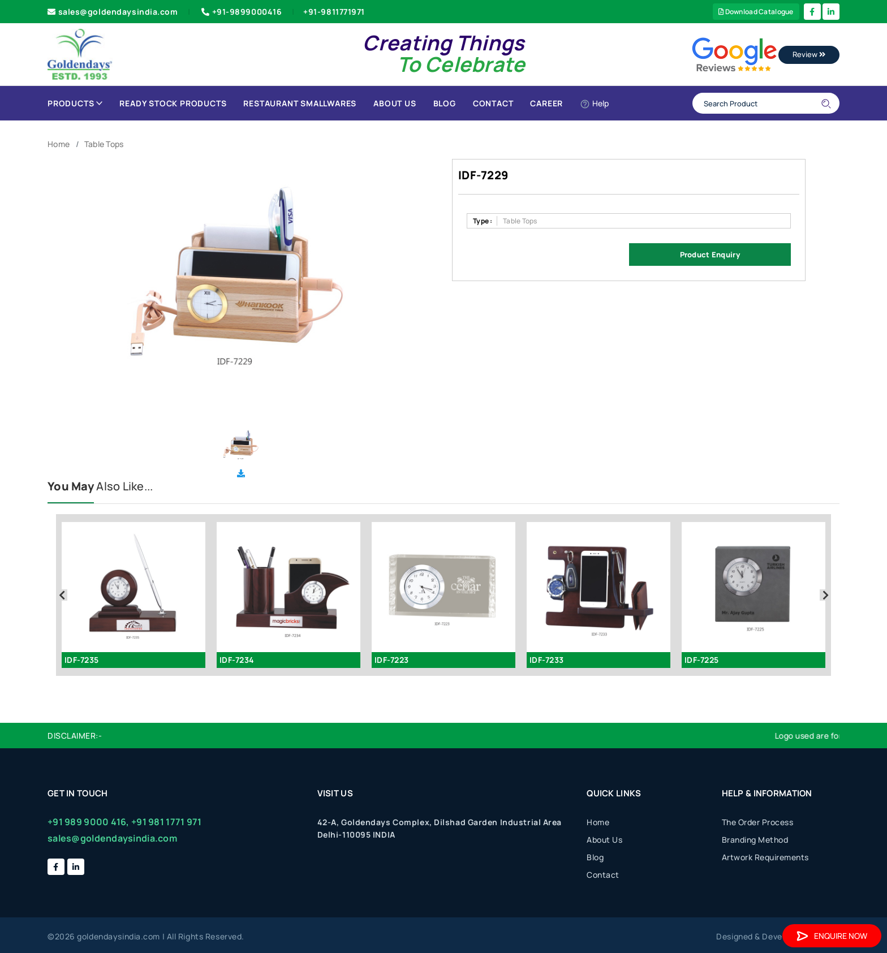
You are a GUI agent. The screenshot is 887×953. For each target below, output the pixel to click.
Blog (444, 103)
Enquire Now (831, 935)
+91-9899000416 (240, 11)
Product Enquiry (710, 254)
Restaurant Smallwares (299, 103)
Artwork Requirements (765, 857)
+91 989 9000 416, (89, 822)
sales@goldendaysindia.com (113, 11)
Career (546, 103)
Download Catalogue (756, 11)
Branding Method (755, 839)
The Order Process (758, 822)
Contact (493, 103)
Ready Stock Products (172, 103)
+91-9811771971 (334, 11)
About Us (394, 103)
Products (75, 103)
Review (809, 54)
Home (59, 144)
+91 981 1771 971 (166, 822)
